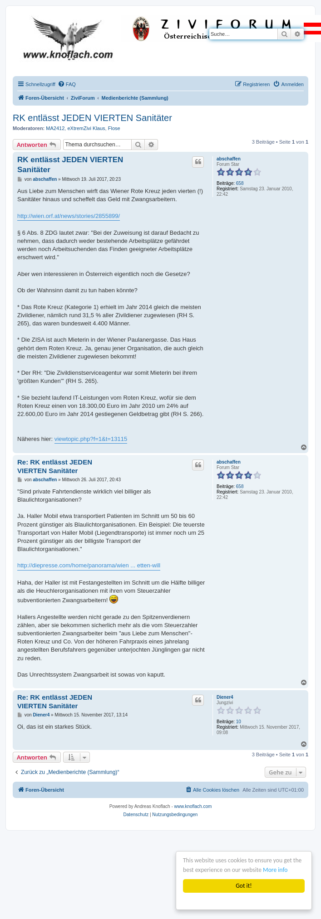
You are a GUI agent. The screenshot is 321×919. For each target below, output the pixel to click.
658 (240, 183)
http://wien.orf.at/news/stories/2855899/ (68, 216)
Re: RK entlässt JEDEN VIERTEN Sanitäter (54, 466)
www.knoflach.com (193, 806)
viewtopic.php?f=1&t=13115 (90, 438)
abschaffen (229, 158)
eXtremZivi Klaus (86, 128)
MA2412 (55, 128)
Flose (114, 128)
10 (238, 721)
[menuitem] (67, 84)
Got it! (244, 886)
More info (275, 870)
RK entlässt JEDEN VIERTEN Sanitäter (92, 118)
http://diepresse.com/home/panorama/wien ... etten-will (88, 565)
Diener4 (225, 697)
